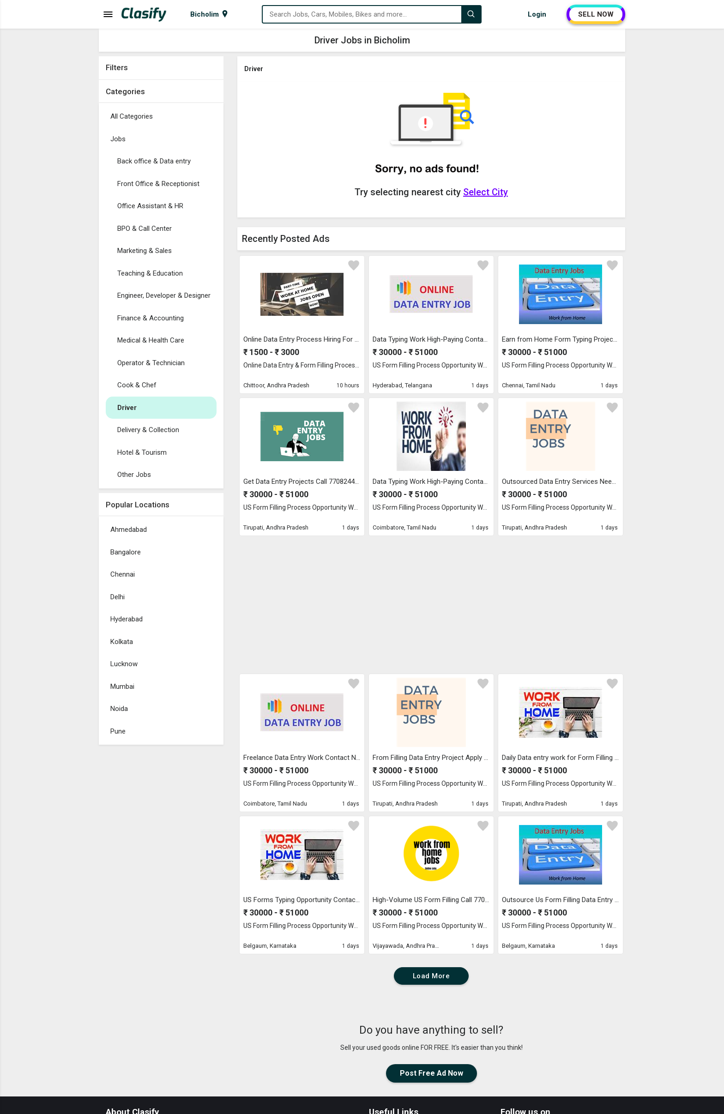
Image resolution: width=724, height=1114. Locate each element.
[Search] (471, 14)
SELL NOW (596, 14)
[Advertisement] (161, 887)
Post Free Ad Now (431, 1073)
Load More (431, 976)
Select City (485, 192)
